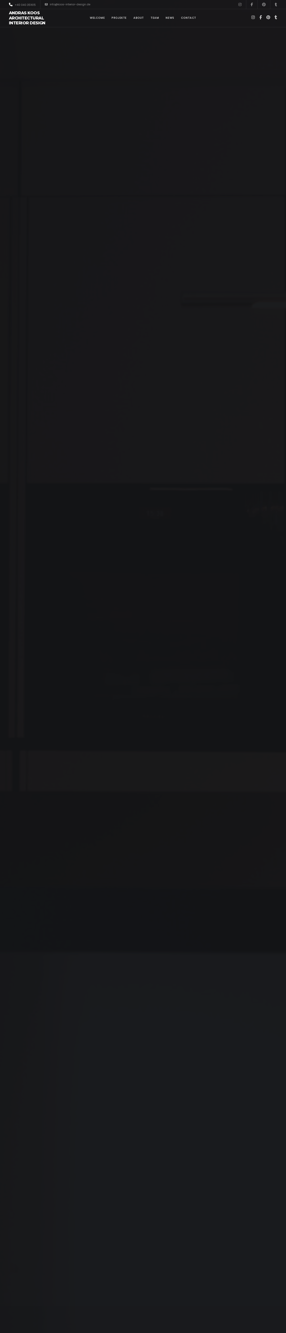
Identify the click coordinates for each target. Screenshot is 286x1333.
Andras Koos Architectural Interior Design (27, 18)
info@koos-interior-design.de (67, 4)
